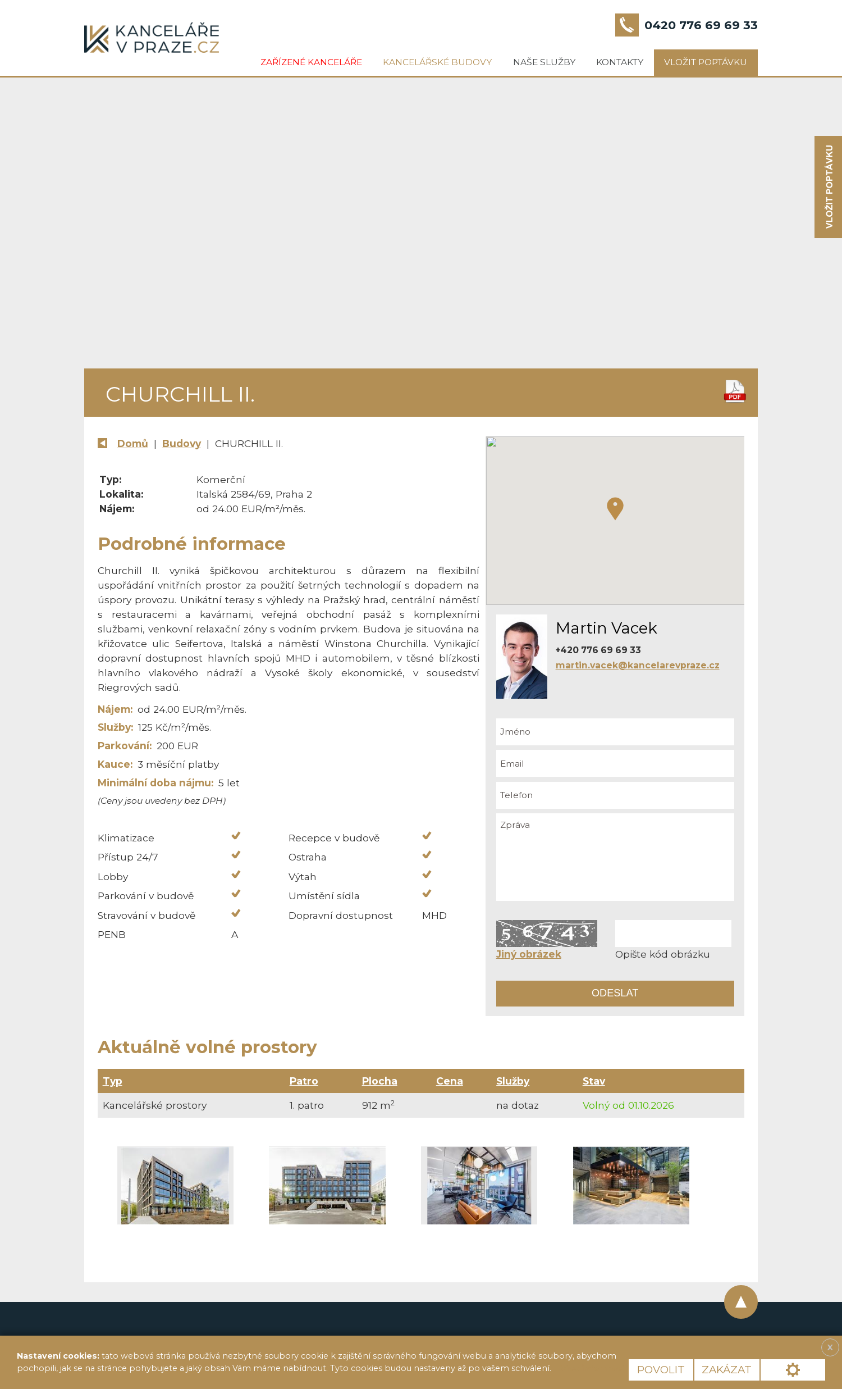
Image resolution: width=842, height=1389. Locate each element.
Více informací (592, 1368)
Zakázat (727, 1369)
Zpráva (615, 857)
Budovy (181, 443)
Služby (512, 1081)
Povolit (661, 1369)
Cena (449, 1081)
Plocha (379, 1081)
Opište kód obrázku (662, 954)
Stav (594, 1081)
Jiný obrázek (528, 954)
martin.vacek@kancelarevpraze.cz (638, 665)
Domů (132, 443)
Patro (304, 1081)
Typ (112, 1081)
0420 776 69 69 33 (701, 25)
